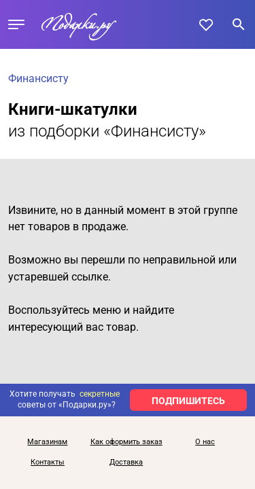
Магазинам (47, 442)
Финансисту (38, 78)
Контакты (48, 462)
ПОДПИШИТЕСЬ (188, 400)
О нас (205, 442)
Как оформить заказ (126, 442)
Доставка (126, 462)
